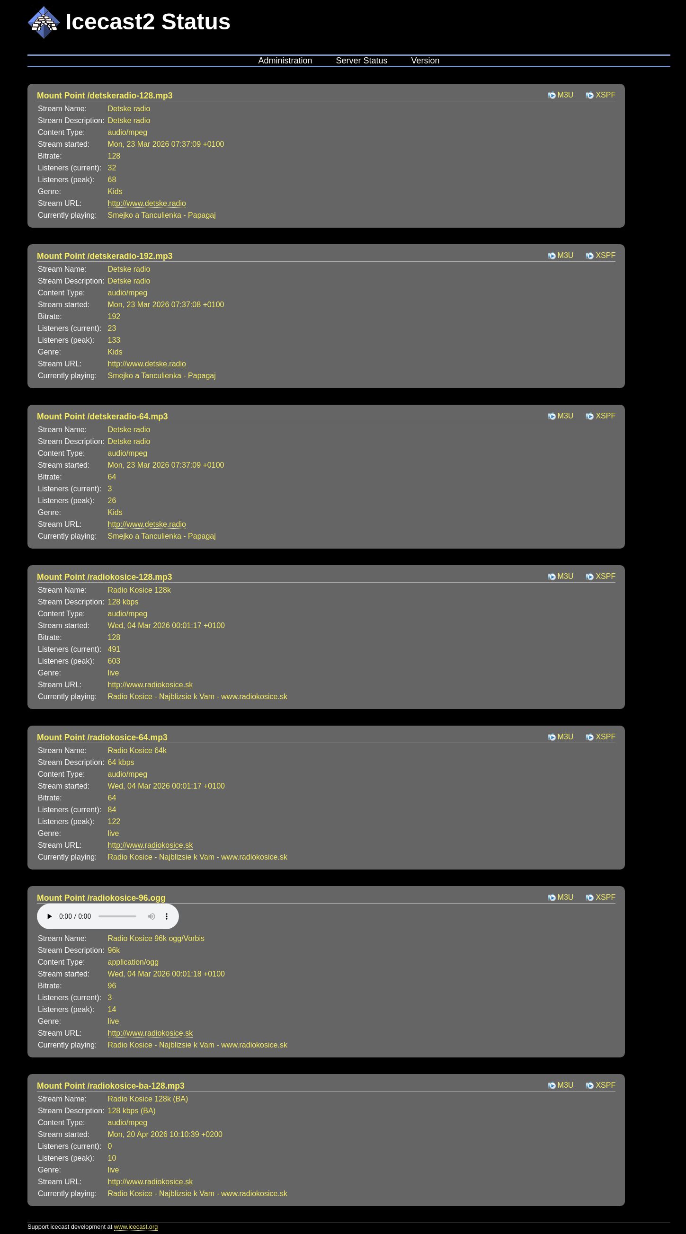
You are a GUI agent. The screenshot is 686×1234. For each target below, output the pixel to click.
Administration (285, 60)
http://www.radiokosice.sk (150, 685)
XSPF (605, 95)
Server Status (361, 60)
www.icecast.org (136, 1226)
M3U (566, 95)
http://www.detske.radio (147, 203)
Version (425, 60)
